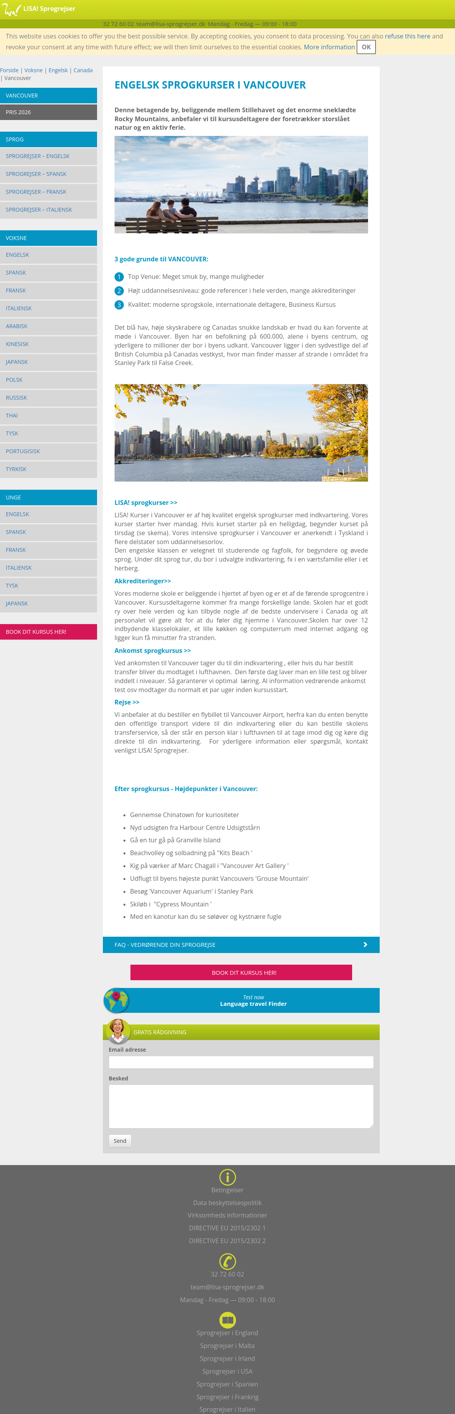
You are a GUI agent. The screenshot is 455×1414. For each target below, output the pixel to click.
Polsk (14, 379)
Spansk (16, 272)
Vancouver (22, 95)
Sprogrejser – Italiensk (39, 209)
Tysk (12, 433)
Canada (83, 70)
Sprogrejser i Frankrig (227, 1397)
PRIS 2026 (18, 112)
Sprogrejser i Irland (227, 1358)
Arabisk (17, 326)
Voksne (33, 70)
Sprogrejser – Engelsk (37, 156)
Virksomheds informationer (227, 1215)
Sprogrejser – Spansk (36, 173)
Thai (12, 415)
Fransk (16, 290)
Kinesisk (17, 344)
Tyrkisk (16, 469)
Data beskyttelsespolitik (227, 1202)
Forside (9, 70)
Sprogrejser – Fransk (36, 191)
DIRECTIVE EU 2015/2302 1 (227, 1228)
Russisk (16, 397)
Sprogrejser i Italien (227, 1409)
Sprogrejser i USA (227, 1371)
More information (329, 47)
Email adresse (127, 1049)
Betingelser (227, 1190)
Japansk (17, 361)
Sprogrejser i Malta (227, 1345)
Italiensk (18, 308)
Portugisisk (23, 451)
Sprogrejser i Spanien (228, 1384)
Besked (118, 1078)
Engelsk (58, 70)
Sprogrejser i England (227, 1333)
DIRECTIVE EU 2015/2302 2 (227, 1241)
